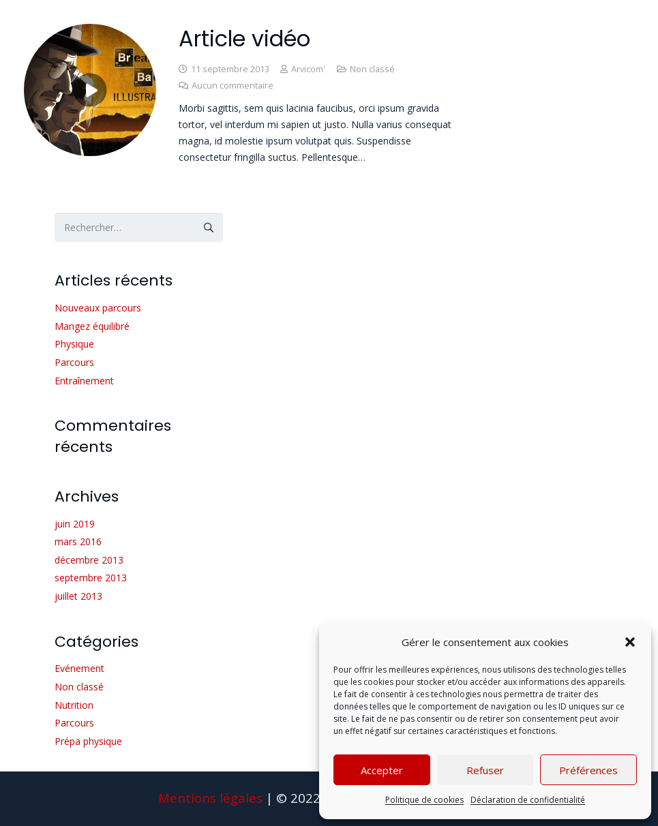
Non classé (372, 69)
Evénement (79, 668)
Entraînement (84, 380)
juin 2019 (75, 523)
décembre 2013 (89, 559)
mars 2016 (78, 541)
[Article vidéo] (90, 31)
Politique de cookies (424, 800)
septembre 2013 (91, 577)
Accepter (382, 770)
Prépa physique (88, 741)
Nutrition (74, 705)
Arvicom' (308, 69)
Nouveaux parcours (98, 307)
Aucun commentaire (232, 85)
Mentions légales (210, 797)
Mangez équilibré (92, 326)
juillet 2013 (78, 596)
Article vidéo (244, 38)
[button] (630, 642)
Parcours (74, 362)
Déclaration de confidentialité (527, 800)
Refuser (485, 770)
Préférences (588, 770)
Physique (74, 343)
